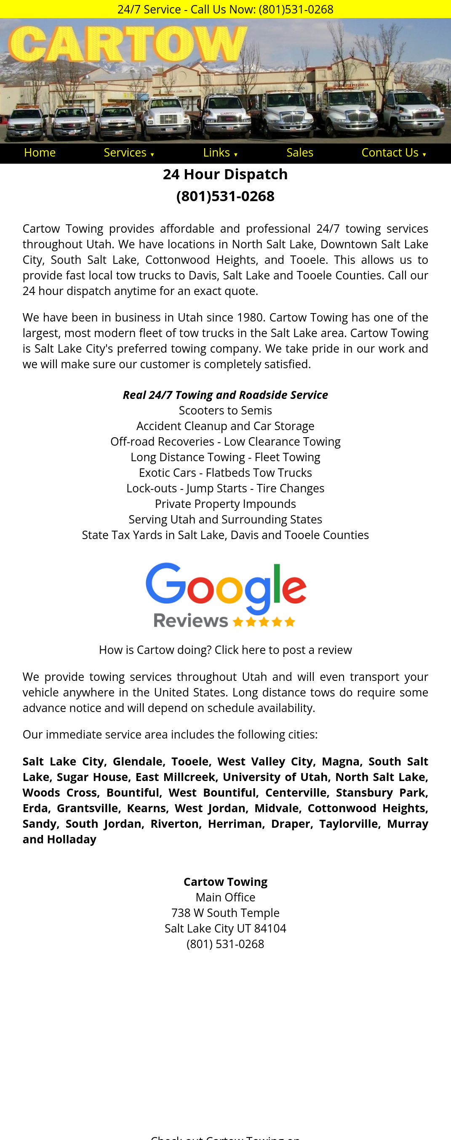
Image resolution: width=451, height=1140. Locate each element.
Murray (408, 823)
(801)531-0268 (225, 195)
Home (40, 152)
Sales (299, 152)
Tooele (189, 761)
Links (220, 152)
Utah (254, 676)
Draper (290, 823)
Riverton (174, 823)
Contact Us (394, 152)
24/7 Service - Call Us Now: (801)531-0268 (225, 9)
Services (129, 152)
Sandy (40, 823)
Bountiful (132, 792)
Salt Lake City (63, 761)
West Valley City (264, 761)
